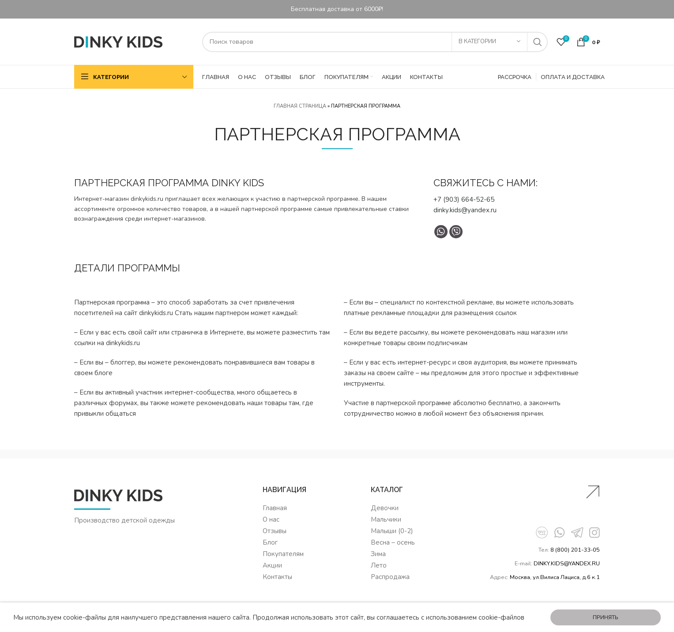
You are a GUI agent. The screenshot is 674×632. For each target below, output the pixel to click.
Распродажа (390, 576)
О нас (271, 519)
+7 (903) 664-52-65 (463, 199)
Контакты (277, 576)
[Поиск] (375, 42)
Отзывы (274, 531)
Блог (270, 542)
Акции (272, 565)
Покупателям (283, 553)
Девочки (385, 508)
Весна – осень (393, 542)
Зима (378, 553)
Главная (275, 508)
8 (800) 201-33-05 (575, 550)
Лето (379, 565)
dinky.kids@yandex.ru (465, 210)
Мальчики (386, 519)
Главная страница (300, 106)
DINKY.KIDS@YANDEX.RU (567, 564)
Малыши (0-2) (392, 531)
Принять (605, 617)
